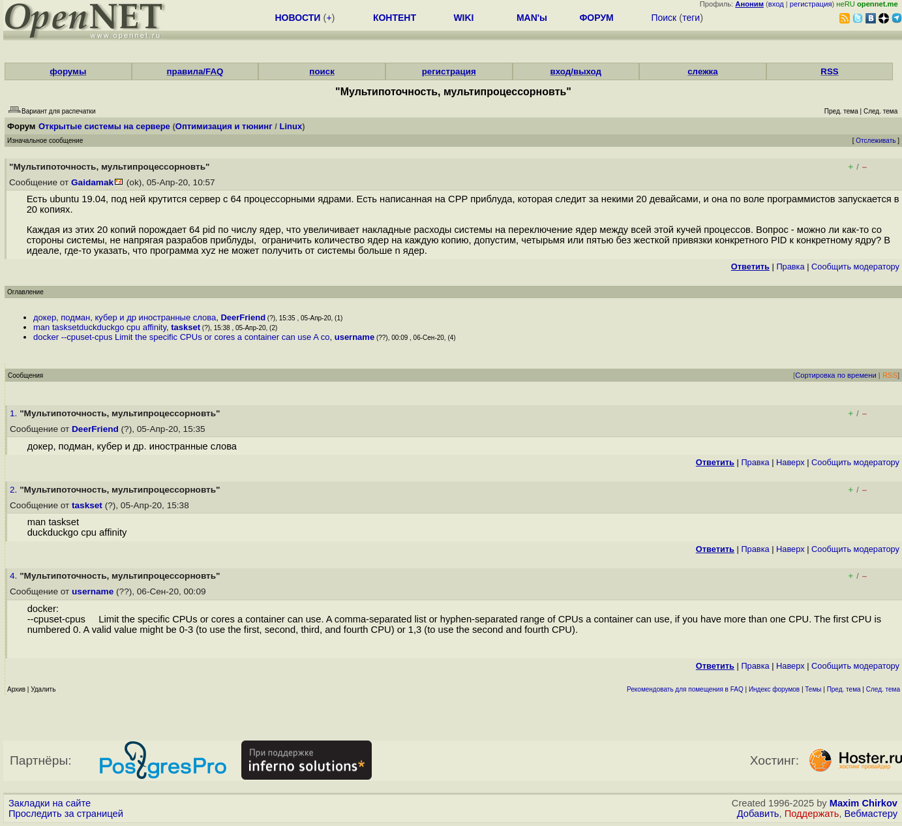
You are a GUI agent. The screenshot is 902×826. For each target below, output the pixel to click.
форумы (68, 71)
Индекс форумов (774, 689)
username (354, 337)
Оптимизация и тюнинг (224, 126)
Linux (290, 126)
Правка (790, 266)
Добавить (758, 813)
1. (15, 413)
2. (15, 490)
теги (691, 17)
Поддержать (812, 813)
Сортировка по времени (836, 375)
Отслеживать (875, 140)
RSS (829, 71)
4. (15, 576)
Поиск (663, 17)
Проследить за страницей (65, 813)
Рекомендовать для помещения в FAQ (685, 689)
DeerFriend (242, 317)
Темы (813, 689)
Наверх (790, 462)
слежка (702, 71)
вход (776, 4)
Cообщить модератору (855, 266)
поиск (321, 71)
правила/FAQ (194, 71)
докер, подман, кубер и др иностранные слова (124, 317)
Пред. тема (844, 689)
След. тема (883, 689)
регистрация (811, 4)
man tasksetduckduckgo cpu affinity (99, 327)
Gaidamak (92, 182)
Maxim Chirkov (863, 803)
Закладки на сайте (49, 803)
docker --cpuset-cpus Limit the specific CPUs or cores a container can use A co (181, 337)
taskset (185, 327)
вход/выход (576, 71)
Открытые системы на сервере (104, 126)
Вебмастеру (871, 813)
